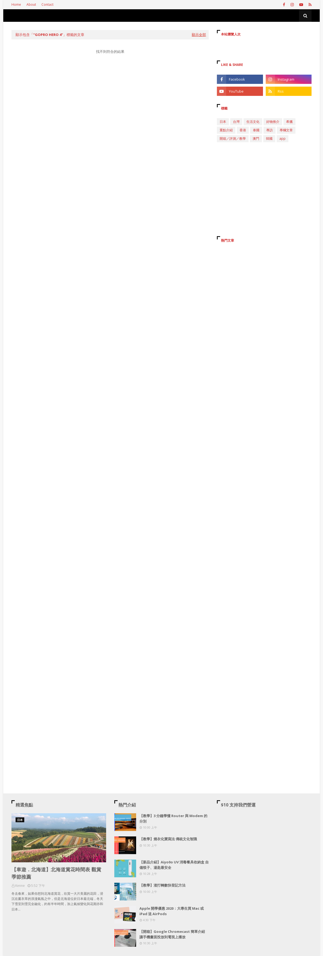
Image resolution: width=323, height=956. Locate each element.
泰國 (256, 130)
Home (16, 4)
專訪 (269, 130)
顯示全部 (199, 34)
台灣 (236, 121)
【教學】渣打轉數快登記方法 (162, 885)
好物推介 (272, 121)
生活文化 (252, 121)
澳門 (256, 138)
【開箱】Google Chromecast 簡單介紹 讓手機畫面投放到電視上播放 (172, 934)
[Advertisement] (110, 110)
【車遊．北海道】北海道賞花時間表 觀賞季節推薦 (56, 873)
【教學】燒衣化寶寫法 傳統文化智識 (168, 838)
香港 (243, 130)
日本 (223, 121)
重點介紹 (226, 130)
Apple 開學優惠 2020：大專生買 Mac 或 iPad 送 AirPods (171, 911)
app (282, 138)
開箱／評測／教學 (233, 138)
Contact (47, 4)
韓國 (269, 138)
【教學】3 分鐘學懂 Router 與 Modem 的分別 (173, 818)
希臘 (289, 121)
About (31, 4)
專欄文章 (286, 130)
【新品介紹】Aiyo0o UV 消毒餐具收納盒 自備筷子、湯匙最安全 (174, 865)
